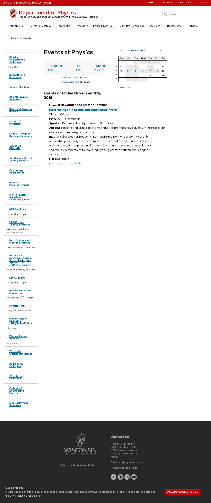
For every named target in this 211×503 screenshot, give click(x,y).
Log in (202, 2)
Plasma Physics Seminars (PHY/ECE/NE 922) (20, 321)
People (82, 25)
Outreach (155, 25)
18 (170, 71)
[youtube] (134, 477)
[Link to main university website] (80, 455)
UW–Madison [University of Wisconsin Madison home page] (22, 2)
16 (156, 71)
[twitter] (113, 477)
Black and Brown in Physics (20, 110)
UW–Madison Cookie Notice (26, 495)
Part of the (80, 465)
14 (141, 71)
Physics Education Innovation (20, 291)
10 (163, 66)
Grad (18, 25)
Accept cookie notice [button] (182, 491)
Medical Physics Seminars (18, 404)
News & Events (104, 25)
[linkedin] (127, 477)
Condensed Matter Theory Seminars (20, 159)
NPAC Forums (17, 277)
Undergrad (42, 25)
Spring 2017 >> (108, 66)
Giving (193, 25)
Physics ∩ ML (17, 305)
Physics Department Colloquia (17, 60)
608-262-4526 (128, 467)
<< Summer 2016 (57, 66)
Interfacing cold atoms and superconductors (83, 96)
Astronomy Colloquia (16, 365)
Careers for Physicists (16, 122)
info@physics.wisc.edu (130, 462)
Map (115, 457)
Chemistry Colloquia (15, 377)
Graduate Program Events (19, 183)
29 (149, 79)
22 (149, 75)
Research (65, 25)
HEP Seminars (17, 209)
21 (141, 75)
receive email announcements (91, 72)
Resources (175, 25)
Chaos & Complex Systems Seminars (20, 134)
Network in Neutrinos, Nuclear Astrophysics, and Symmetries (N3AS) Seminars (20, 260)
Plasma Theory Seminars (18, 337)
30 (156, 79)
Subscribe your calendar (59, 72)
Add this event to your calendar (65, 150)
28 (142, 79)
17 (163, 71)
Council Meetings (19, 87)
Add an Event (138, 87)
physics (47, 2)
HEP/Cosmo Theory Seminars (19, 223)
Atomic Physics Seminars (18, 98)
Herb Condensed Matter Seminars (19, 241)
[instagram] (120, 477)
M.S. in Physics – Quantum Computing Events (20, 197)
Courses (167, 2)
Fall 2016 (84, 66)
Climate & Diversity (132, 25)
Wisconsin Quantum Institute (20, 352)
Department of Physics (47, 12)
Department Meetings (17, 76)
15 (148, 71)
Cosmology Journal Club (17, 171)
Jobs (180, 2)
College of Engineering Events (16, 391)
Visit (191, 2)
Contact (151, 2)
